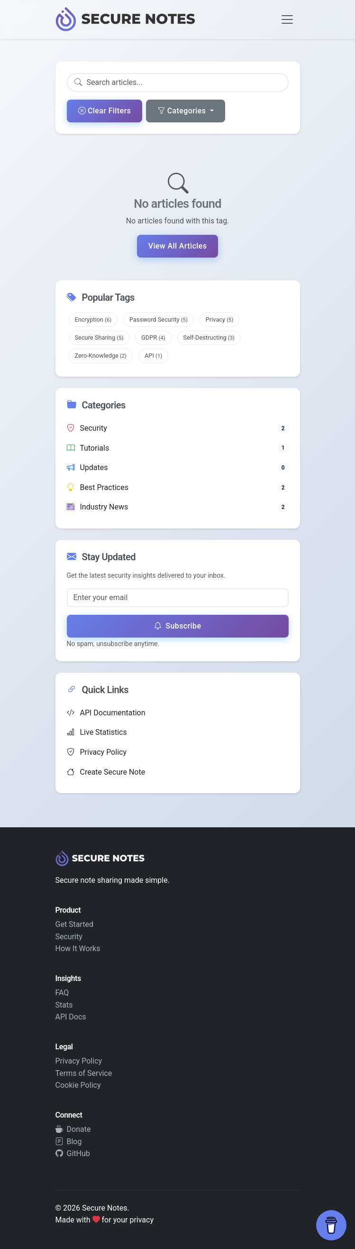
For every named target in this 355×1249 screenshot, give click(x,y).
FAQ (62, 992)
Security (68, 936)
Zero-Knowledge (101, 355)
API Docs (70, 1016)
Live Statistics (97, 732)
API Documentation (106, 712)
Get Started (74, 924)
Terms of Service (83, 1073)
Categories (182, 110)
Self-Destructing (209, 337)
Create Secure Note (106, 772)
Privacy (220, 319)
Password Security (158, 319)
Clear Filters (104, 110)
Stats (64, 1004)
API (153, 355)
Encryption (93, 319)
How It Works (77, 948)
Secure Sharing (99, 337)
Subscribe (177, 625)
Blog (68, 1141)
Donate (73, 1129)
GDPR (153, 337)
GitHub (72, 1153)
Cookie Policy (78, 1085)
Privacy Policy (97, 752)
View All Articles (177, 245)
